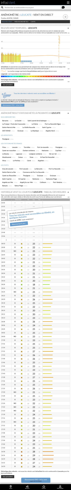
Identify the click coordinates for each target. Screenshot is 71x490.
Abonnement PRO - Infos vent (36, 480)
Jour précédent (8, 85)
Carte (33, 22)
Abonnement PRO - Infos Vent (13, 105)
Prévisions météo (21, 22)
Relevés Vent (7, 22)
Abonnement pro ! (18, 224)
